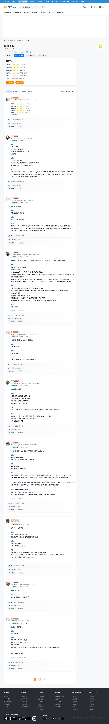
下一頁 (43, 679)
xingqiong (14, 584)
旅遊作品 (57, 704)
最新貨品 (74, 699)
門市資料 (74, 696)
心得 (19, 55)
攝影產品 (40, 699)
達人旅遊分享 (59, 706)
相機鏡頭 (12, 40)
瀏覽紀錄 (60, 12)
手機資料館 (24, 701)
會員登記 (91, 704)
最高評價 (25, 91)
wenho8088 (14, 100)
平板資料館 (24, 704)
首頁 (5, 40)
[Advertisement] (91, 70)
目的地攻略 (58, 701)
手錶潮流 (40, 709)
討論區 (6, 706)
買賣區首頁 (41, 696)
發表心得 (28, 52)
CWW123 (14, 522)
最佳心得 (17, 91)
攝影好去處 (59, 696)
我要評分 (9, 82)
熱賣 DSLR (75, 706)
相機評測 (26, 12)
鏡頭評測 (35, 12)
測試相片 (43, 12)
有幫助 (15, 126)
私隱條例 (91, 709)
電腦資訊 (40, 704)
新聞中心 (6, 696)
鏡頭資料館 (17, 12)
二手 (30, 55)
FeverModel (7, 701)
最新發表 (9, 91)
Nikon (27, 40)
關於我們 (91, 696)
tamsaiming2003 (16, 254)
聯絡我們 (91, 699)
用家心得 (51, 12)
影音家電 (40, 706)
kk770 (13, 621)
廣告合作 (91, 701)
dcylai (13, 138)
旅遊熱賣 (57, 699)
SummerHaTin (15, 334)
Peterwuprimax (15, 383)
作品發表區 (7, 704)
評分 (22, 52)
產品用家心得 (25, 706)
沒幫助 (24, 126)
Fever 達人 (7, 699)
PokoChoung (15, 445)
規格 (8, 55)
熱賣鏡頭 (74, 704)
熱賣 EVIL (75, 709)
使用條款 (91, 706)
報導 (42, 55)
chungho (13, 200)
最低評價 (32, 91)
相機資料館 (7, 12)
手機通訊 (40, 701)
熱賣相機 (74, 701)
